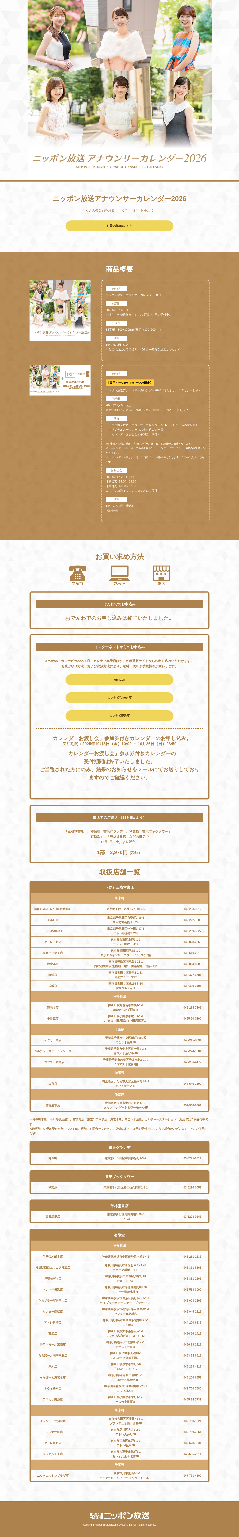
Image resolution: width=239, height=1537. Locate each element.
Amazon (119, 679)
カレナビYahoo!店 (119, 697)
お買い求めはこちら (119, 225)
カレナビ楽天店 (119, 715)
